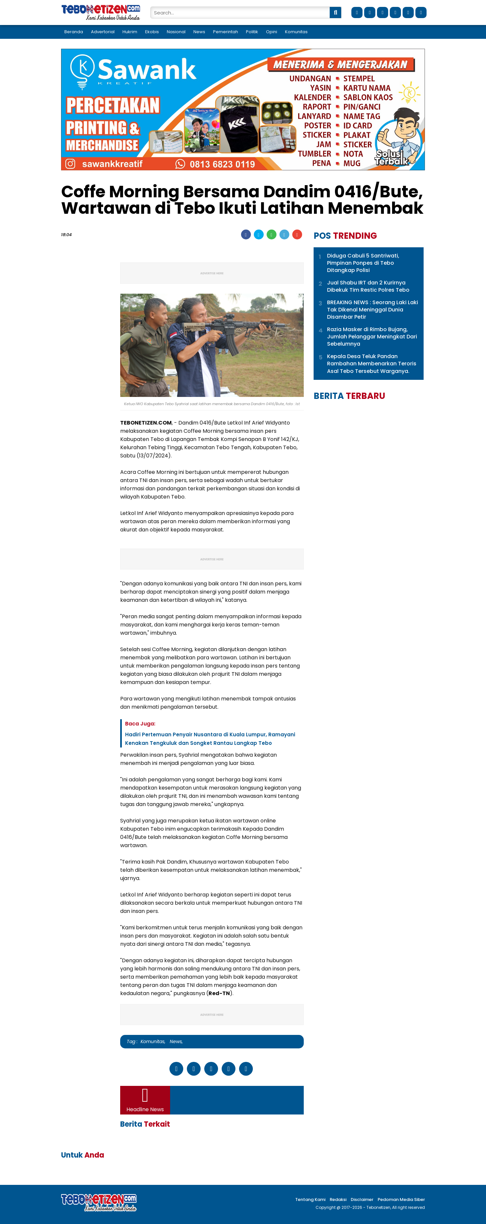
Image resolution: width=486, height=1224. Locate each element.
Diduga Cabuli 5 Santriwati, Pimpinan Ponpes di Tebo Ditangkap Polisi (363, 263)
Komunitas (296, 32)
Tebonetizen (378, 1207)
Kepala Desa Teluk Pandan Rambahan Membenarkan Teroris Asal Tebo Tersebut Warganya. (371, 364)
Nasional (176, 32)
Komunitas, (153, 1041)
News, (175, 1041)
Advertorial (103, 32)
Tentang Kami (310, 1199)
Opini (271, 32)
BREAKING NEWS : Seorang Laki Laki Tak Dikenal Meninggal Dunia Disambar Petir (372, 310)
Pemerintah (225, 32)
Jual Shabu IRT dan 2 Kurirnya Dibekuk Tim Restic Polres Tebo (368, 286)
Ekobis (152, 32)
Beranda (73, 32)
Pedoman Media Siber (401, 1199)
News (199, 32)
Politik (252, 32)
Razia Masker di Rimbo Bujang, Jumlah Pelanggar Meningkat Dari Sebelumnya (372, 337)
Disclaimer (362, 1199)
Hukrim (129, 32)
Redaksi (338, 1199)
